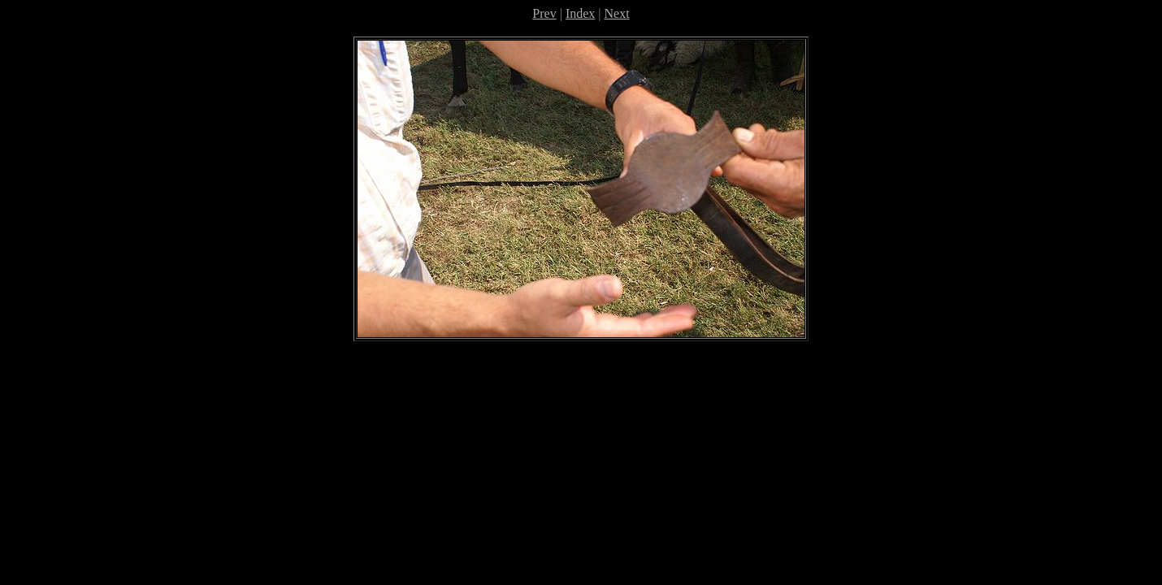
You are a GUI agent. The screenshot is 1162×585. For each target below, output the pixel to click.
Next (617, 13)
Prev (544, 13)
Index (580, 13)
